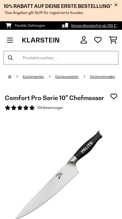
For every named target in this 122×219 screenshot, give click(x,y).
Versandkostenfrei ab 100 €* (94, 25)
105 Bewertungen (50, 107)
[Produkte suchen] (61, 57)
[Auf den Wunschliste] (113, 96)
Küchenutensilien (102, 76)
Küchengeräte (33, 76)
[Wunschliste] (98, 40)
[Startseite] (15, 76)
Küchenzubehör (67, 76)
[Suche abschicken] (10, 57)
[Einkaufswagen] (113, 40)
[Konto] (84, 40)
